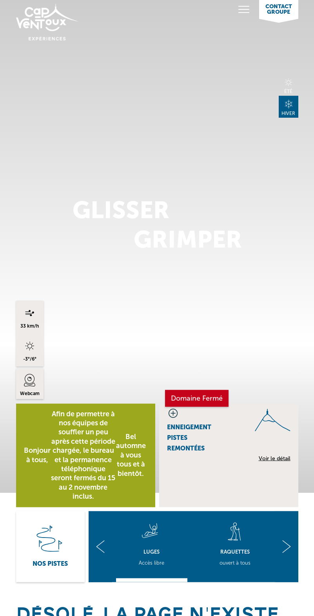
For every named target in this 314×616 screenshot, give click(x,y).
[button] (100, 546)
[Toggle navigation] (227, 10)
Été (288, 91)
